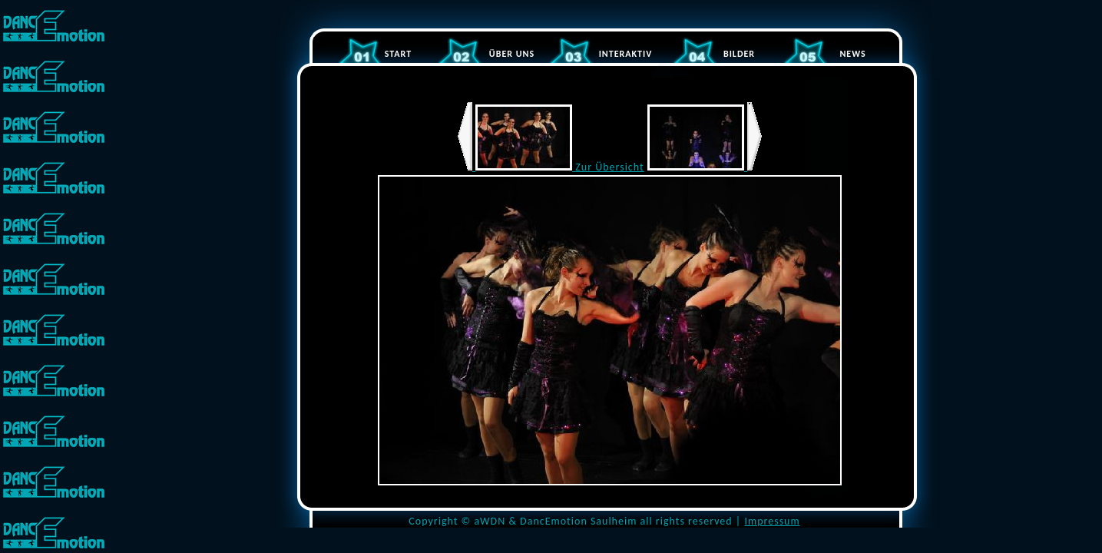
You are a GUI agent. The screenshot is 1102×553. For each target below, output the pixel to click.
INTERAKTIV (626, 53)
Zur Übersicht (609, 167)
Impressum (771, 521)
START (398, 53)
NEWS (852, 53)
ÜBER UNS (511, 53)
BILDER (739, 53)
